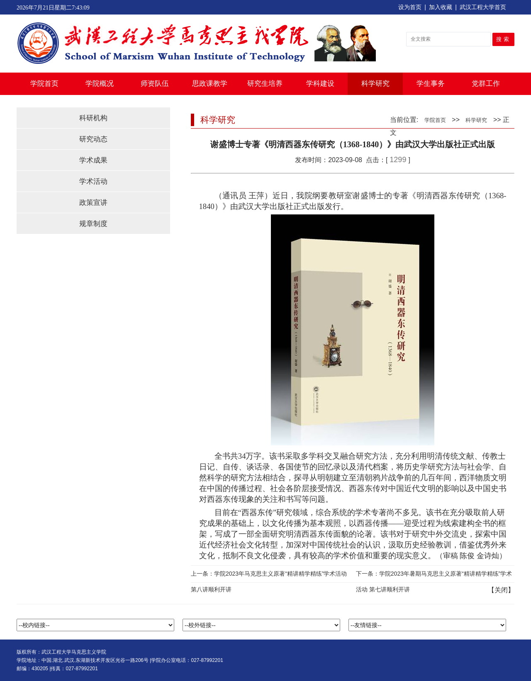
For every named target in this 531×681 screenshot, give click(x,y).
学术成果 (93, 160)
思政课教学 (209, 84)
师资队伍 (155, 84)
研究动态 (93, 139)
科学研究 (375, 84)
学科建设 (320, 84)
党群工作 (486, 84)
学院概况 (99, 84)
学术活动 (93, 181)
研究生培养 (265, 84)
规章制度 (93, 224)
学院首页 (44, 84)
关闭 (501, 589)
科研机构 (93, 118)
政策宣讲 (93, 203)
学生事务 (431, 84)
